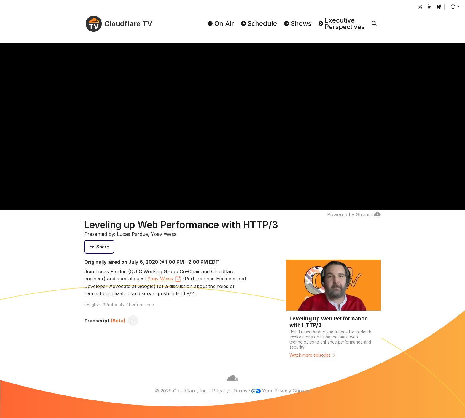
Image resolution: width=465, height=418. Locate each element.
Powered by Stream (354, 214)
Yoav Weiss (164, 279)
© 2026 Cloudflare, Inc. (181, 391)
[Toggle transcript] (133, 320)
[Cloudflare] (232, 384)
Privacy (220, 391)
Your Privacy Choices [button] (286, 391)
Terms (240, 391)
